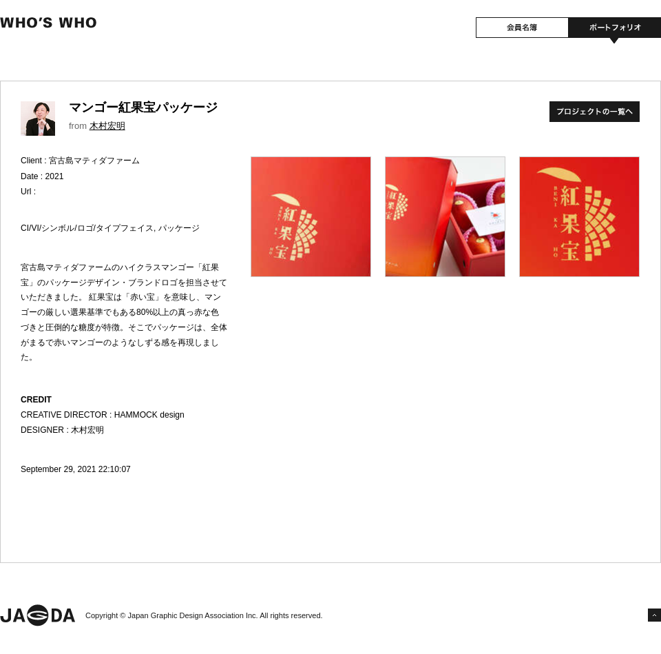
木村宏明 (107, 126)
